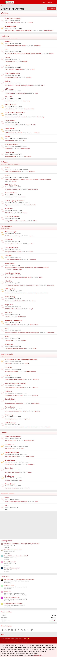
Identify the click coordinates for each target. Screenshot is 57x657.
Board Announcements (13, 18)
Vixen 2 (7, 167)
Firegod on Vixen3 (10, 61)
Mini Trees (8, 313)
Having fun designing (10, 156)
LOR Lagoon (9, 89)
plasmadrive (35, 395)
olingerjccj (36, 379)
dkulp (36, 93)
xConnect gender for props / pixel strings (15, 411)
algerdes (31, 236)
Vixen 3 (7, 175)
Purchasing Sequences (11, 419)
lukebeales (53, 621)
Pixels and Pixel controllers (15, 113)
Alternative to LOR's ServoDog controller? (16, 93)
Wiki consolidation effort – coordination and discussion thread (21, 427)
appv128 (51, 53)
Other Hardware (11, 105)
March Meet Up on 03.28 (11, 456)
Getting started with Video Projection (14, 387)
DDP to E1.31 (8, 213)
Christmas (8, 367)
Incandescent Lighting (12, 273)
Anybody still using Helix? (11, 77)
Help (20, 638)
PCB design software (12, 217)
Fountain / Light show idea (12, 324)
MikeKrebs (32, 171)
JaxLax (29, 472)
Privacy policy (14, 638)
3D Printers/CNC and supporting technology (21, 359)
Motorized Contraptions (13, 321)
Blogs (7, 497)
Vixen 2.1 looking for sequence (13, 171)
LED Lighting (10, 289)
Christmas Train (9, 340)
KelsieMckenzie (35, 403)
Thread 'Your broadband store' (13, 550)
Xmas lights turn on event (11, 371)
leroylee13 (24, 61)
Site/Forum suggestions (13, 436)
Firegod (7, 57)
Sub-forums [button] (24, 138)
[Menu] (2, 2)
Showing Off (9, 444)
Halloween (8, 391)
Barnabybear (37, 45)
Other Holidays (10, 399)
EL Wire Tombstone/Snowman (13, 259)
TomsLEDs (35, 387)
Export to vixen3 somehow (12, 205)
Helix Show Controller (12, 73)
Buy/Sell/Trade (7, 588)
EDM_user (36, 132)
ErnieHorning (26, 101)
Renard (7, 136)
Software (4, 162)
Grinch (7, 65)
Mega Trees (9, 305)
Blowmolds (8, 240)
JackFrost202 (27, 156)
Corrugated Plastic (11, 248)
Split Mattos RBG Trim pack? (12, 472)
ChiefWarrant (24, 213)
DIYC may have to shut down (12, 22)
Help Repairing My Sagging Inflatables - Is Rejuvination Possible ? (22, 285)
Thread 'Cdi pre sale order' (12, 568)
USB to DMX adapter (10, 109)
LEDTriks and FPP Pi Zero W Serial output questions (19, 85)
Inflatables (8, 281)
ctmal (22, 448)
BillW (24, 140)
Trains (7, 336)
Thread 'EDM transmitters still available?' (16, 556)
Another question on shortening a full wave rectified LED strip (21, 293)
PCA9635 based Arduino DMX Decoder (15, 45)
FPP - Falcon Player (12, 185)
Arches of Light (10, 232)
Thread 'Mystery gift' (10, 562)
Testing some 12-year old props (13, 251)
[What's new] (55, 2)
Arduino (8, 41)
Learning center (7, 354)
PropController (10, 121)
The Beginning (10, 26)
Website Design (10, 423)
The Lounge (9, 476)
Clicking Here (38, 655)
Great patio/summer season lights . (14, 403)
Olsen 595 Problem (10, 101)
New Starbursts (9, 448)
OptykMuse (37, 411)
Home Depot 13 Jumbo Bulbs (12, 244)
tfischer (31, 251)
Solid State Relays (11, 144)
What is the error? (9, 140)
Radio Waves (10, 129)
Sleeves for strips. (9, 464)
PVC (6, 328)
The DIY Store (10, 460)
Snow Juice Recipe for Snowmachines (15, 379)
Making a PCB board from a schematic (15, 221)
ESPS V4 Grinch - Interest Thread (14, 69)
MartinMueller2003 (48, 30)
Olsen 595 (8, 97)
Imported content (7, 494)
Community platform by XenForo (14, 641)
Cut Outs (8, 255)
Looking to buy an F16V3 (11, 125)
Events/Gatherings (12, 452)
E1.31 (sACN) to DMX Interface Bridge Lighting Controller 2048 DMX (23, 53)
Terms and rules (5, 638)
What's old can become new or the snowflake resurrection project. (22, 332)
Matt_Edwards (22, 316)
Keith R (43, 85)
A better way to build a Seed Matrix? (14, 301)
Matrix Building (10, 297)
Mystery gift (8, 363)
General (4, 433)
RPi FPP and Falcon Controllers (13, 309)
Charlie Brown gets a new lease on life (15, 348)
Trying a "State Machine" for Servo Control (16, 501)
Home (24, 638)
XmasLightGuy (30, 456)
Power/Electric (10, 407)
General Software (11, 193)
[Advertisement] (29, 524)
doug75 (31, 309)
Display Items (6, 226)
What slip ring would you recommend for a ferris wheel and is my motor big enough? (27, 267)
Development (9, 152)
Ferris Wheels (10, 263)
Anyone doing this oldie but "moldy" (14, 395)
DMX (6, 49)
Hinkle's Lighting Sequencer (14, 201)
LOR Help (7, 197)
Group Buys (9, 468)
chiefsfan (28, 77)
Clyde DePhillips (17, 269)
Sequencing (9, 415)
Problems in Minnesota (11, 488)
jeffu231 (14, 181)
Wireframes (9, 344)
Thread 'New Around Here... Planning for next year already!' (21, 543)
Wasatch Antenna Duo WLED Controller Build (17, 117)
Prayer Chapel (10, 484)
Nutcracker (8, 209)
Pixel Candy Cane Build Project (13, 236)
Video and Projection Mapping (15, 383)
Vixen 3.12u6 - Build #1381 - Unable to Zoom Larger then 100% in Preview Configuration (28, 179)
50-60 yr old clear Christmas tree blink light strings (18, 277)
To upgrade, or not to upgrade (13, 189)
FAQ (6, 505)
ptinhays (27, 419)
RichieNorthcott (34, 324)
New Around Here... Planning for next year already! (18, 30)
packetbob (30, 244)
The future (7, 480)
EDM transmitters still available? (13, 132)
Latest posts (5, 576)
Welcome (4, 13)
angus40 (27, 363)
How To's (8, 375)
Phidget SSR (8, 148)
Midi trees (7, 316)
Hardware (5, 36)
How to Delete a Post (10, 440)
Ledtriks (7, 81)
